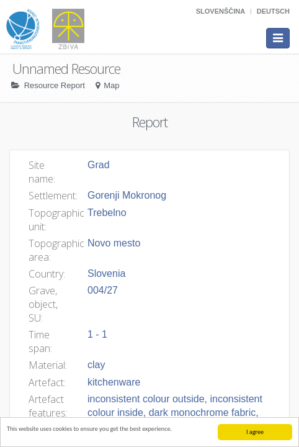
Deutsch (273, 11)
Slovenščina (220, 11)
